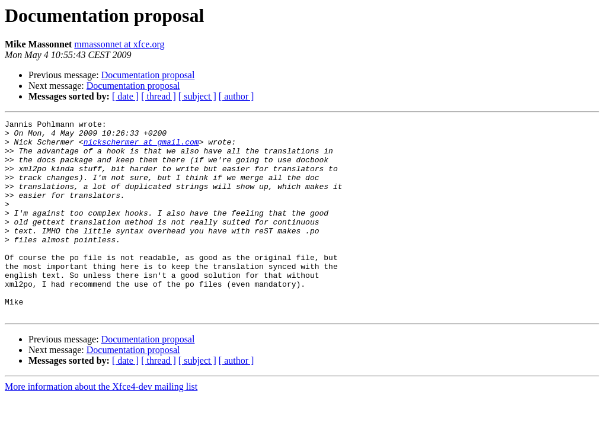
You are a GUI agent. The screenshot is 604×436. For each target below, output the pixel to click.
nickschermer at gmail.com (141, 147)
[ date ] (125, 96)
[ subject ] (197, 96)
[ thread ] (158, 96)
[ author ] (236, 96)
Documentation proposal (148, 75)
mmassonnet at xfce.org (119, 44)
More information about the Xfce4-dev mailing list (101, 426)
